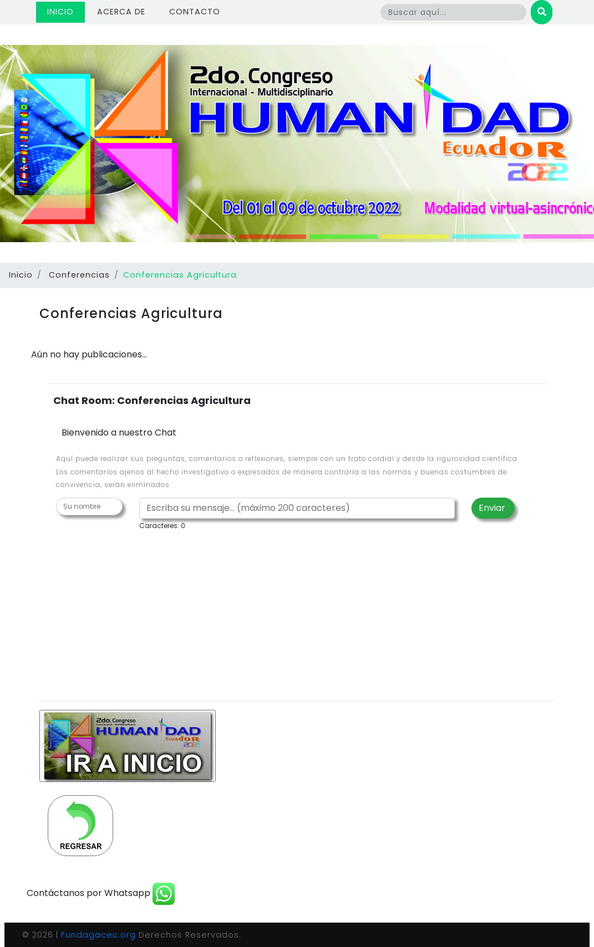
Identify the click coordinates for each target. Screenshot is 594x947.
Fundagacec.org (98, 934)
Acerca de (121, 11)
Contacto (194, 11)
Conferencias (79, 274)
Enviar (493, 507)
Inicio (66, 11)
